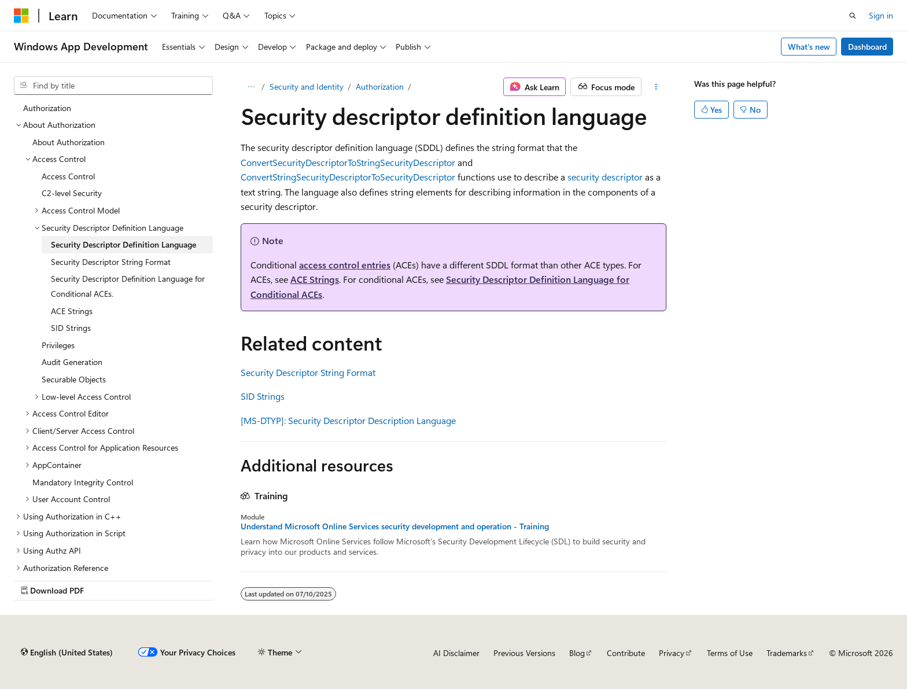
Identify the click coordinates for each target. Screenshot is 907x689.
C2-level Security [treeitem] (72, 192)
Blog (577, 652)
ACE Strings (314, 279)
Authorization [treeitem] (47, 107)
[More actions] (656, 87)
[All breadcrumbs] (251, 87)
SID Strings (263, 396)
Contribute (626, 652)
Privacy (671, 652)
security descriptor (605, 177)
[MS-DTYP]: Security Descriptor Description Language (348, 420)
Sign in (881, 15)
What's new (809, 46)
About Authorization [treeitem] (68, 142)
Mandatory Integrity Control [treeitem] (82, 482)
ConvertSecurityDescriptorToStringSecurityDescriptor (348, 162)
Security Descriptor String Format (308, 372)
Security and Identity (307, 86)
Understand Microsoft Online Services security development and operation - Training (395, 526)
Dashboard (867, 46)
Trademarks (786, 652)
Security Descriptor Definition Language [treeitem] (123, 244)
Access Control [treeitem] (68, 176)
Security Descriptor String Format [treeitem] (111, 261)
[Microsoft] (21, 15)
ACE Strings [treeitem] (72, 310)
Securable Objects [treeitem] (74, 379)
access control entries (344, 265)
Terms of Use (730, 652)
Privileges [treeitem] (58, 345)
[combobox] (113, 85)
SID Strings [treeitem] (71, 327)
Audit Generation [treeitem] (72, 361)
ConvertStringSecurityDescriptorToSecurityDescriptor (348, 177)
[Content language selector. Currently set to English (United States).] (67, 652)
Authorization (380, 86)
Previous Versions (524, 652)
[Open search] (852, 15)
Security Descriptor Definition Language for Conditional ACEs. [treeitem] (128, 286)
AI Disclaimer (456, 652)
